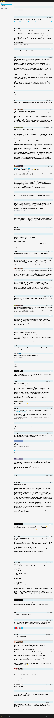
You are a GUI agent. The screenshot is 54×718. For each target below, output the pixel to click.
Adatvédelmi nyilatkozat (26, 716)
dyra (15, 296)
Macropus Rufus (17, 28)
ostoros (15, 48)
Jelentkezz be (3, 7)
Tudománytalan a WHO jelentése (20, 411)
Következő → (20, 9)
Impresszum (33, 716)
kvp (15, 57)
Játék (16, 1)
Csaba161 (16, 381)
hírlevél (42, 1)
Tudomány (12, 1)
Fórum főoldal (3, 5)
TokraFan (16, 433)
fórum (37, 1)
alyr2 (15, 280)
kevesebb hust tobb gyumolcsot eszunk (22, 168)
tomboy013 (16, 634)
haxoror (15, 612)
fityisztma (16, 620)
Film (22, 1)
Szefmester (16, 214)
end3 (15, 199)
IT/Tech (7, 1)
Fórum (37, 716)
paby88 (15, 345)
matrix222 (16, 258)
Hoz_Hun (16, 408)
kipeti (15, 702)
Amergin (15, 475)
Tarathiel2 (16, 251)
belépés (47, 1)
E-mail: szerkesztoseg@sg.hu (43, 716)
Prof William (16, 422)
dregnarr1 (16, 17)
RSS (39, 1)
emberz (15, 191)
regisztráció (51, 1)
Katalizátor (16, 227)
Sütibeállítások (51, 716)
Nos (15, 178)
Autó (20, 1)
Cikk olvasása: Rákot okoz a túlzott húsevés (33, 7)
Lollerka (15, 100)
